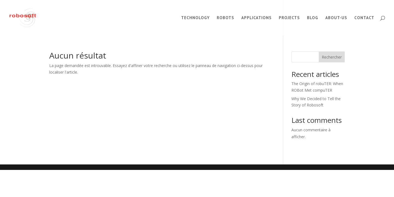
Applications (256, 18)
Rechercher (332, 57)
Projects (289, 18)
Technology (195, 18)
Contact (364, 18)
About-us (336, 18)
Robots (225, 18)
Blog (312, 18)
